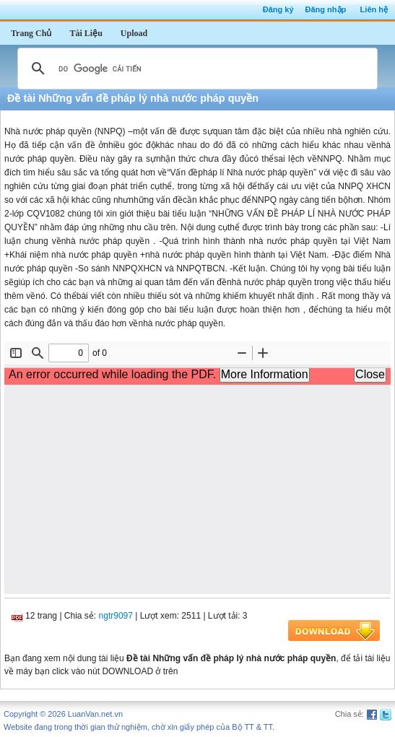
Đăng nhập (326, 9)
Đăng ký (278, 9)
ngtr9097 (116, 616)
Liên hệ (374, 9)
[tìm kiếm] (195, 68)
